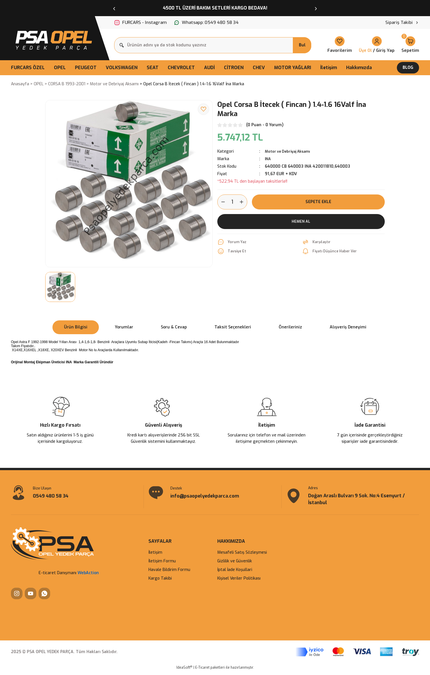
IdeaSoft (184, 670)
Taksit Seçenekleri (232, 327)
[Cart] (410, 45)
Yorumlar (124, 327)
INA (268, 159)
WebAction (88, 576)
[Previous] (114, 8)
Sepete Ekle (318, 202)
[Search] (212, 45)
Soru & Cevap (174, 327)
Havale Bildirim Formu (169, 573)
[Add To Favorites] (203, 109)
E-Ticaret (202, 671)
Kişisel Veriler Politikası (239, 582)
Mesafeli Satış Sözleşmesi (242, 556)
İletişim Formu (162, 564)
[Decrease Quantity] (221, 201)
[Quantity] (232, 201)
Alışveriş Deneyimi (348, 327)
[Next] (316, 8)
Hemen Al (301, 221)
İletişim (155, 556)
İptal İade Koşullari (234, 573)
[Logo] (53, 39)
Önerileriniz (290, 327)
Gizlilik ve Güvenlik (234, 564)
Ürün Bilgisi (75, 327)
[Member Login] (377, 45)
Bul (302, 45)
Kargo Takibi (160, 582)
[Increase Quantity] (243, 201)
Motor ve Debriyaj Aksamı (290, 151)
